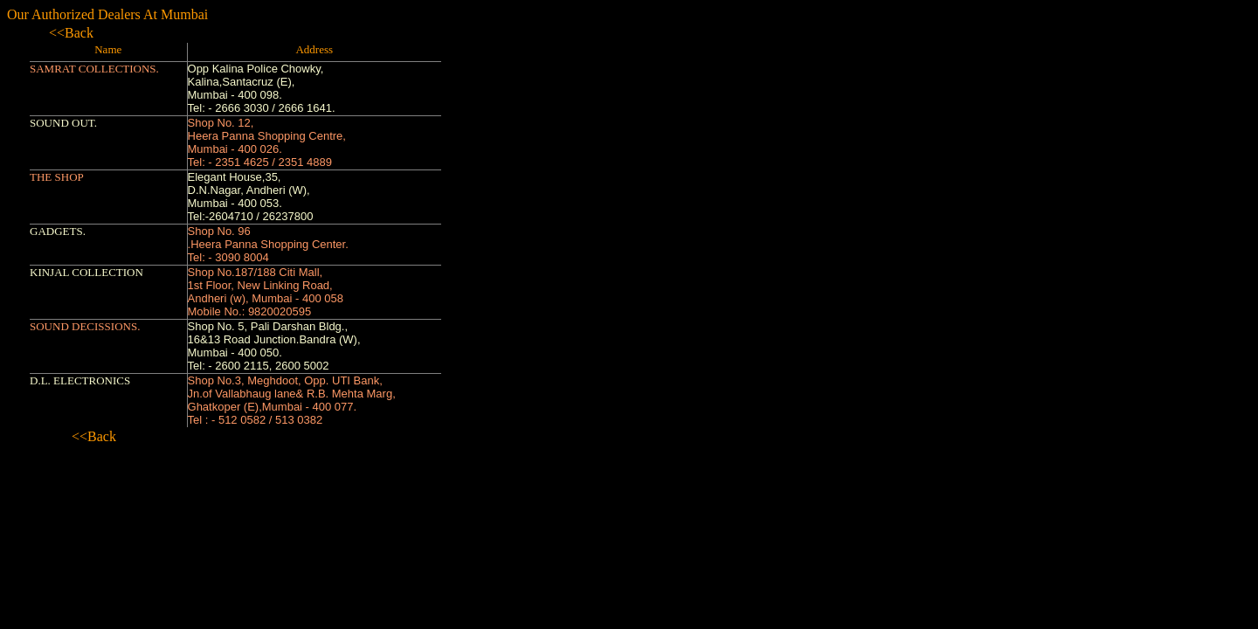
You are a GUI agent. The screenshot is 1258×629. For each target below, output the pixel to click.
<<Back (71, 32)
